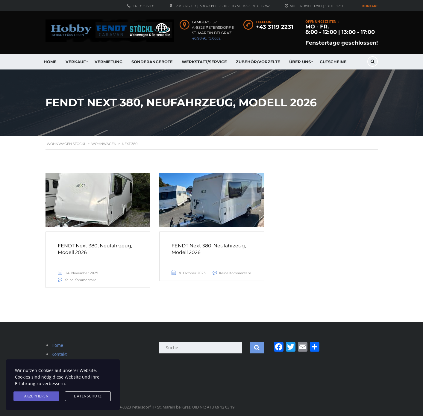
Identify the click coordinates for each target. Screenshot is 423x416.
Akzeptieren (36, 396)
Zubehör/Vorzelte (258, 61)
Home (50, 61)
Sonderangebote (152, 61)
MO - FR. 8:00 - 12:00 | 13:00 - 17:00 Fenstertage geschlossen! (341, 34)
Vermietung (108, 61)
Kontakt (370, 6)
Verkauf (76, 61)
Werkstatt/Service (204, 61)
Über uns (300, 61)
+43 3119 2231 (275, 27)
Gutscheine (333, 61)
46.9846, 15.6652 (206, 38)
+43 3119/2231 (144, 6)
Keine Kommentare (80, 279)
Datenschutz (88, 396)
